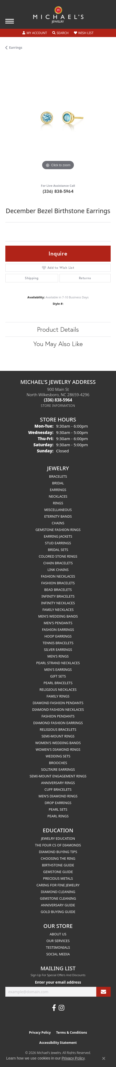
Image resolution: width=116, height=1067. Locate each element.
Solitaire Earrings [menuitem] (58, 769)
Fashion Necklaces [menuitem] (58, 576)
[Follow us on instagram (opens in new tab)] (61, 1008)
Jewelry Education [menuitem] (58, 838)
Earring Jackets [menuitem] (58, 536)
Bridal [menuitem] (58, 483)
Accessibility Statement (58, 1042)
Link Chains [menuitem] (58, 569)
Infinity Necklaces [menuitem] (58, 603)
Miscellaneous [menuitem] (58, 509)
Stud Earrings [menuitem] (58, 543)
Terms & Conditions (71, 1032)
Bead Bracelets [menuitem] (58, 589)
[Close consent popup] (103, 1058)
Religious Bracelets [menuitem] (58, 729)
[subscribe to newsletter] (103, 992)
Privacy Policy (40, 1032)
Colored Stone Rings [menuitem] (58, 556)
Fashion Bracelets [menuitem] (58, 583)
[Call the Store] (58, 400)
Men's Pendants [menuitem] (58, 622)
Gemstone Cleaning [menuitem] (58, 898)
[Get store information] (58, 405)
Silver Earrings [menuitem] (58, 649)
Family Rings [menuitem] (58, 696)
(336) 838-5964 (58, 191)
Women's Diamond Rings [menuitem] (58, 749)
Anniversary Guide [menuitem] (58, 905)
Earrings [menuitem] (58, 489)
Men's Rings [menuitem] (58, 656)
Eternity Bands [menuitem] (58, 516)
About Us (58, 934)
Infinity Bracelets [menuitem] (57, 596)
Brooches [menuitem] (58, 762)
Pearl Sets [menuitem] (58, 809)
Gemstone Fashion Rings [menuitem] (58, 529)
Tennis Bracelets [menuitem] (58, 642)
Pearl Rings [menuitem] (58, 816)
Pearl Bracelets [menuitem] (57, 682)
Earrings (15, 47)
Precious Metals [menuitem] (58, 878)
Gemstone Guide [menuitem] (58, 871)
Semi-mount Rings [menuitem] (58, 736)
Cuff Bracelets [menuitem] (58, 789)
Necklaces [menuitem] (58, 496)
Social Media (58, 954)
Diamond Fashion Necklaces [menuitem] (58, 709)
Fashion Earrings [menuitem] (58, 629)
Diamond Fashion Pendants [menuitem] (58, 702)
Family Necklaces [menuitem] (58, 609)
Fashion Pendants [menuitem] (57, 716)
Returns (85, 278)
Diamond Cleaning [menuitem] (58, 891)
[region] (58, 118)
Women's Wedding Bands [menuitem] (58, 742)
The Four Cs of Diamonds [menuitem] (58, 845)
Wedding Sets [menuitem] (58, 756)
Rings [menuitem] (58, 503)
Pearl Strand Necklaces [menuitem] (58, 662)
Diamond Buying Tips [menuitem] (58, 851)
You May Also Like (58, 343)
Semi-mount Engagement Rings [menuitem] (58, 776)
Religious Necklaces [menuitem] (58, 689)
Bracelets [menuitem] (58, 476)
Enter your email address (58, 982)
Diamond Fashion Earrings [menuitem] (58, 722)
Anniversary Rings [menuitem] (58, 782)
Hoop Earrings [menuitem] (57, 636)
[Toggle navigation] (9, 21)
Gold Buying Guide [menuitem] (58, 911)
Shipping (31, 278)
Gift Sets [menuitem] (58, 676)
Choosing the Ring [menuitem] (58, 858)
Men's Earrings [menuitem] (58, 669)
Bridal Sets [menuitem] (58, 549)
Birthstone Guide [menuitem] (58, 865)
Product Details (58, 329)
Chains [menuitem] (58, 523)
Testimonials (58, 947)
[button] (34, 33)
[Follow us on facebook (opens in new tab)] (54, 1008)
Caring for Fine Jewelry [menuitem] (58, 885)
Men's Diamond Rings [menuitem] (58, 796)
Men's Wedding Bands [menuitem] (58, 616)
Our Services (58, 940)
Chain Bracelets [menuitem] (58, 563)
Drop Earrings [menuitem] (58, 802)
